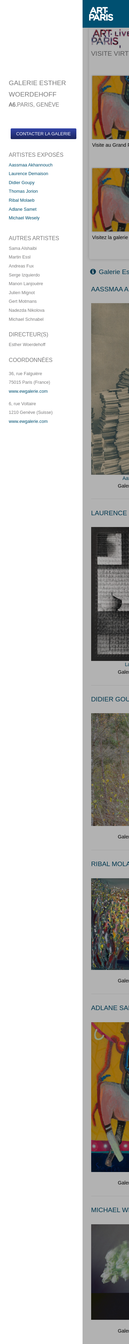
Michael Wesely (24, 217)
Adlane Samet (22, 209)
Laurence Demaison (29, 173)
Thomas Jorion (23, 191)
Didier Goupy (22, 182)
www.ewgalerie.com (28, 391)
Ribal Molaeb (22, 200)
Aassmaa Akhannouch (31, 164)
